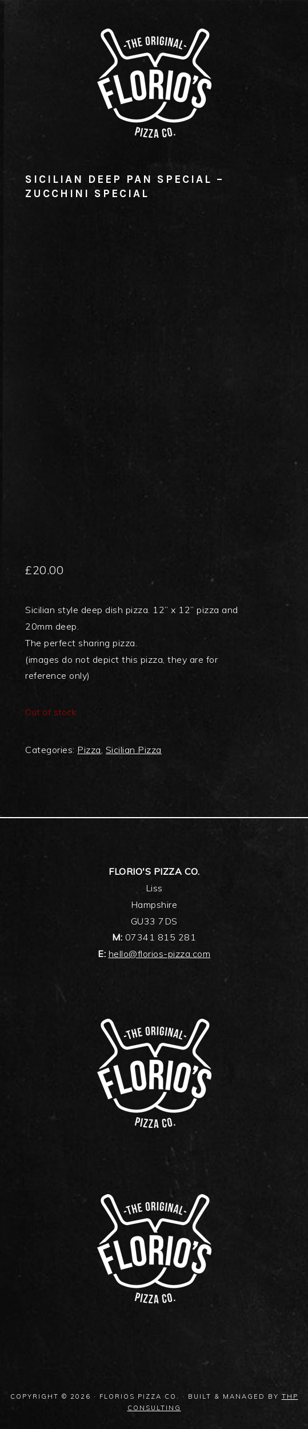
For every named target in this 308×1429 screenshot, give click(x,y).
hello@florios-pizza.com (160, 953)
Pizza (89, 749)
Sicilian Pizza (134, 749)
